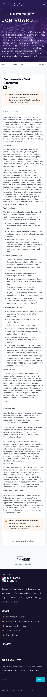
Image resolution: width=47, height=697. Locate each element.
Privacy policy (18, 564)
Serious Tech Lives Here (16, 626)
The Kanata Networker (15, 617)
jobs (3, 65)
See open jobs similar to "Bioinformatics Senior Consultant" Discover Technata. (24, 101)
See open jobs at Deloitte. (17, 97)
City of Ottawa (12, 635)
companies (13, 65)
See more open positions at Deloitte (23, 541)
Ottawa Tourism (13, 631)
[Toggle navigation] (44, 4)
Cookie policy (27, 564)
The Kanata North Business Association (22, 621)
